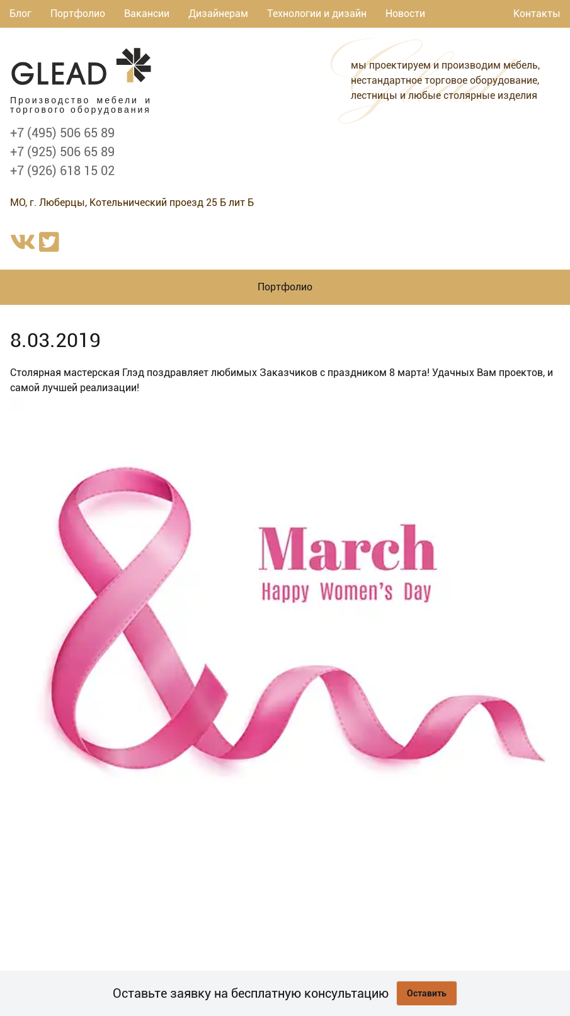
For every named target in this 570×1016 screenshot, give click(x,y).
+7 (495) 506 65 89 (62, 132)
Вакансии (146, 14)
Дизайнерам (218, 14)
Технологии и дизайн (317, 14)
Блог (20, 14)
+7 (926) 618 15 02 (62, 170)
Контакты (537, 14)
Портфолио (77, 14)
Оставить (427, 993)
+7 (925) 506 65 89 (62, 151)
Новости (405, 14)
